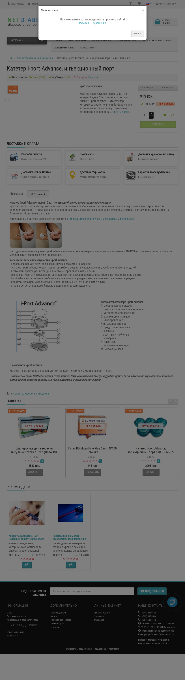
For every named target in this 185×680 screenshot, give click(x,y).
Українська (99, 23)
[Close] (143, 10)
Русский (84, 23)
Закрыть (137, 33)
